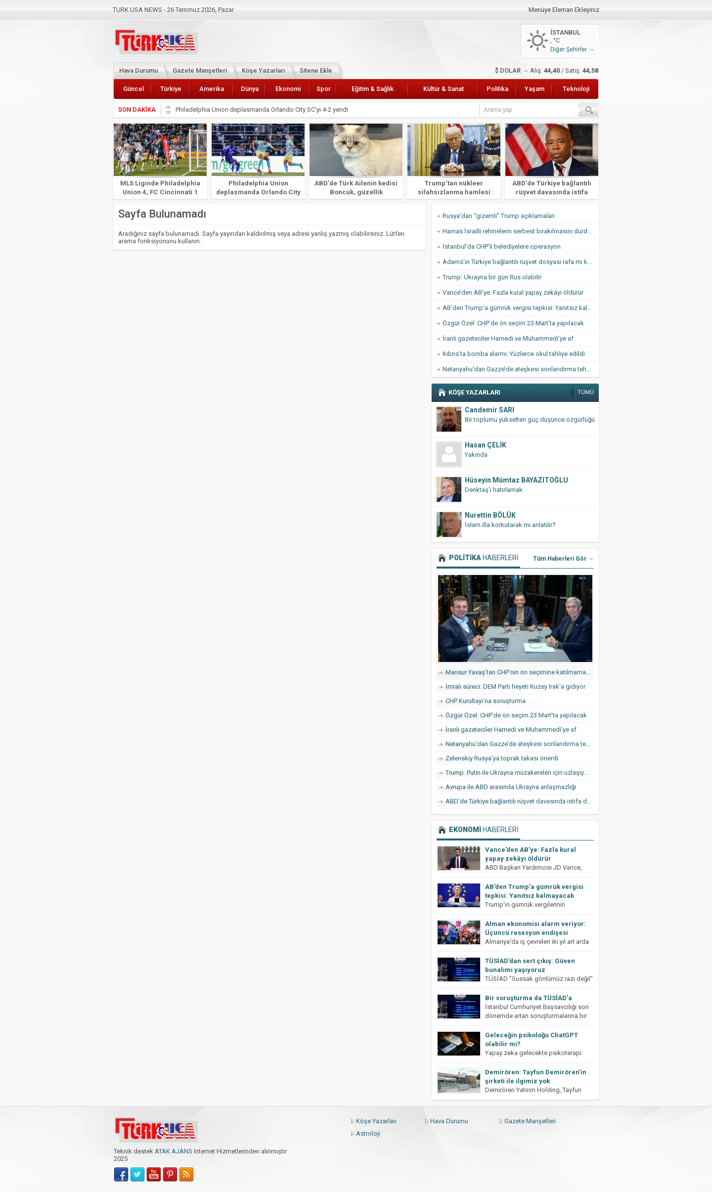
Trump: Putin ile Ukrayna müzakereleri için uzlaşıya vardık (519, 772)
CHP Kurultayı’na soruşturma (485, 701)
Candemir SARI (489, 410)
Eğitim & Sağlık (373, 88)
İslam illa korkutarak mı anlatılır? (510, 525)
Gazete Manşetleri (200, 70)
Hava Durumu (138, 70)
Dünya (250, 88)
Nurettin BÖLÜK (490, 515)
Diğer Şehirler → (572, 49)
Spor (323, 88)
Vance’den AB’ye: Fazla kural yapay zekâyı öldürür (513, 292)
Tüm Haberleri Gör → (563, 558)
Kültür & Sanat (443, 88)
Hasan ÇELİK (485, 445)
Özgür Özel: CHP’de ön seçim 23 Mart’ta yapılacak (513, 323)
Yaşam (534, 88)
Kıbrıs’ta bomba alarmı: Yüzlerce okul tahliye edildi (514, 353)
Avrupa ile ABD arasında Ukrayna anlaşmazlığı (510, 787)
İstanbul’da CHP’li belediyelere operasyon (502, 246)
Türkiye (170, 88)
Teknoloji (576, 88)
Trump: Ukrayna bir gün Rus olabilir (492, 277)
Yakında (476, 454)
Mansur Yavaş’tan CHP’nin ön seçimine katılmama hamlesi (519, 672)
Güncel (133, 88)
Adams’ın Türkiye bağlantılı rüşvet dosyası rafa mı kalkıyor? (521, 261)
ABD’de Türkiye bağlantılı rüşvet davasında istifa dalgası (551, 192)
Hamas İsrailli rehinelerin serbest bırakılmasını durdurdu (521, 231)
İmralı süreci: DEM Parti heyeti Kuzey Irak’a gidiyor (515, 686)
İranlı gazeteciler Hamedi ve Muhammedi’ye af (508, 338)
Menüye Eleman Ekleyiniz (564, 9)
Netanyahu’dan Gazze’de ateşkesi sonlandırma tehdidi (520, 369)
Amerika (211, 88)
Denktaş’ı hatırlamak (494, 489)
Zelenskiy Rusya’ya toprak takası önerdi (501, 758)
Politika (497, 88)
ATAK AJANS (173, 1151)
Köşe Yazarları (263, 70)
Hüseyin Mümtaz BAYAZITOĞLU (516, 480)
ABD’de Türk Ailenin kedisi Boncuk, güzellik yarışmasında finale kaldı (356, 192)
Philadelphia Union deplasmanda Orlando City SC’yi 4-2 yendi (263, 109)
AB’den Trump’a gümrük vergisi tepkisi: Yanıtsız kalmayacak (521, 307)
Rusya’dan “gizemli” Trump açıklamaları (499, 216)
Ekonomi (288, 88)
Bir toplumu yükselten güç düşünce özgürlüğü (530, 419)
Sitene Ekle (316, 70)
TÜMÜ (586, 392)
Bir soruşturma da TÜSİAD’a (528, 998)
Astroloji (368, 1133)
